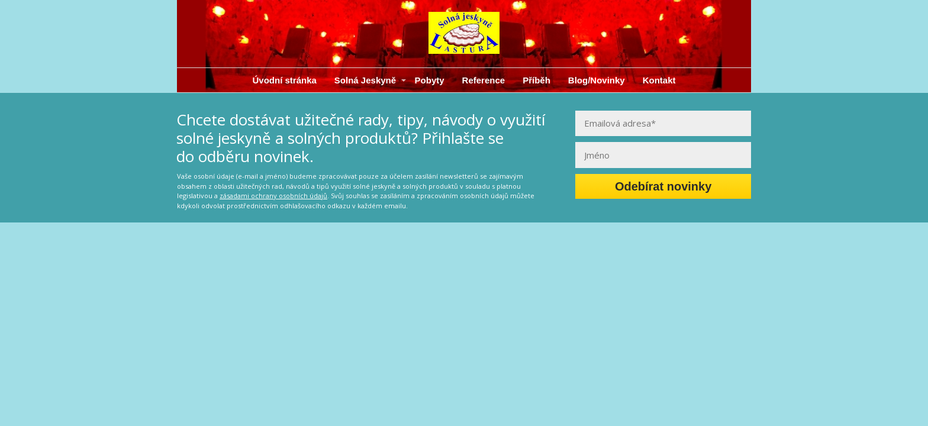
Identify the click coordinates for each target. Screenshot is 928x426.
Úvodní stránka (284, 80)
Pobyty (429, 80)
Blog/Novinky (596, 80)
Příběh (536, 80)
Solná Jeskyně (365, 80)
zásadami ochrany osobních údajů (273, 195)
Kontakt (659, 80)
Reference (483, 80)
